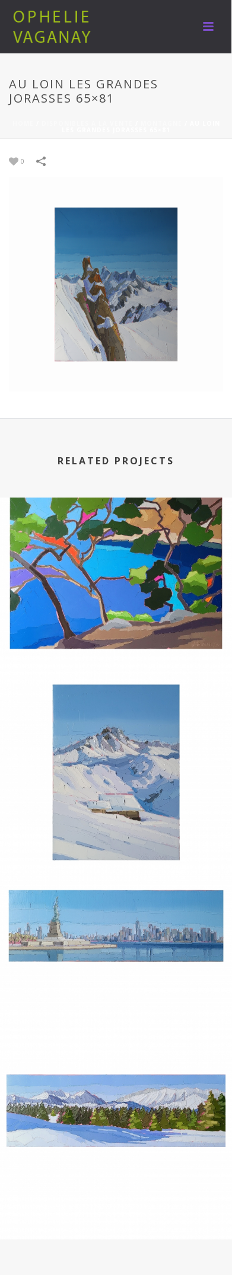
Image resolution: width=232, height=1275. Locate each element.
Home (23, 123)
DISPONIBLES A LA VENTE (87, 123)
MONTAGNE (161, 123)
